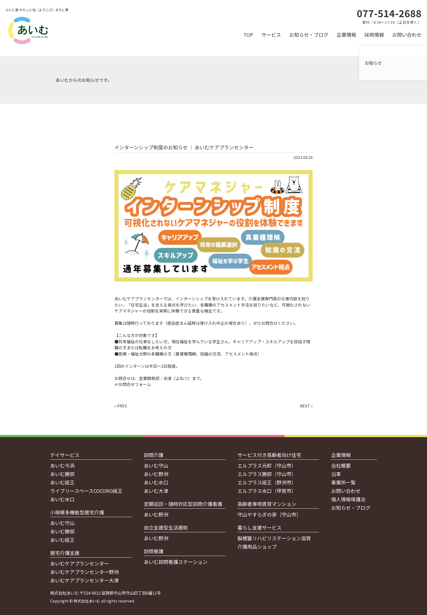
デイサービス (65, 454)
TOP (248, 34)
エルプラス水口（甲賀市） (266, 490)
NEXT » (306, 406)
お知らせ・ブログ (308, 34)
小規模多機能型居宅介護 (77, 512)
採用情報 (374, 34)
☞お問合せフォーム (132, 384)
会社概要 (341, 465)
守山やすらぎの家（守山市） (269, 514)
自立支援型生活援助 (166, 527)
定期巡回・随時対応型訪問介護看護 (183, 503)
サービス (271, 34)
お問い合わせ (407, 34)
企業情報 (346, 34)
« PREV (120, 406)
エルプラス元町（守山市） (266, 465)
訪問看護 (153, 551)
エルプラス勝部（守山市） (266, 473)
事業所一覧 (343, 482)
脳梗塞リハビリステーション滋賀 (274, 538)
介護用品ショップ (257, 546)
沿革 (336, 473)
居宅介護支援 (65, 552)
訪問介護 (153, 454)
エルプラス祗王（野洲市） (266, 482)
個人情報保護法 (348, 499)
